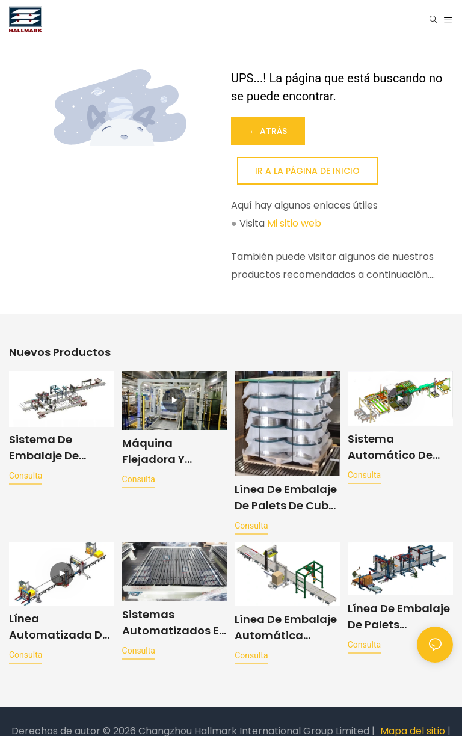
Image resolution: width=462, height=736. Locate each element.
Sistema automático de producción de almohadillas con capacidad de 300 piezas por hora (400, 447)
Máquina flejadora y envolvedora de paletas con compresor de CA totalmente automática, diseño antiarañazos (171, 451)
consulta (25, 475)
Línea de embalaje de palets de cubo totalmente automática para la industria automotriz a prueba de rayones (286, 498)
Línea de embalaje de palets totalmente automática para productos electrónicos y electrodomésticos (400, 618)
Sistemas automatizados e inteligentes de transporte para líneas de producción (170, 624)
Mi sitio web (294, 223)
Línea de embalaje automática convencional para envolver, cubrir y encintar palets (286, 629)
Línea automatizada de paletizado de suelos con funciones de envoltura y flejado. (59, 629)
